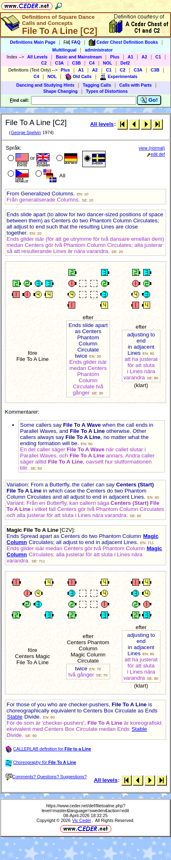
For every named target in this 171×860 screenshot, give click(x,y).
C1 (158, 56)
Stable (14, 717)
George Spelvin (25, 132)
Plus (114, 56)
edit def (156, 154)
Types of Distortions (107, 91)
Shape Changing (60, 91)
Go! (149, 100)
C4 (92, 62)
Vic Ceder (81, 820)
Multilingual (64, 49)
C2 (44, 62)
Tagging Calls (97, 85)
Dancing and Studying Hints (45, 85)
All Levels (37, 56)
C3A (59, 62)
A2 (144, 56)
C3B (76, 62)
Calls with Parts (135, 85)
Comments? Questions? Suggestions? (46, 776)
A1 (130, 56)
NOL (107, 62)
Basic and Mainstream (79, 56)
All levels (102, 124)
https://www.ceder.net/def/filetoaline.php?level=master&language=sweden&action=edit (85, 808)
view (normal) (152, 148)
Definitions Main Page (33, 42)
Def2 (125, 62)
